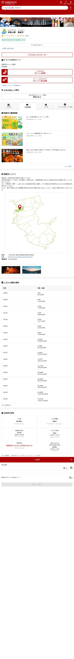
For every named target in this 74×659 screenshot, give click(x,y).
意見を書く (37, 548)
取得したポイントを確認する (12, 85)
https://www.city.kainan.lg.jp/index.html (20, 257)
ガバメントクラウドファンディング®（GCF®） (38, 602)
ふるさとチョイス (38, 599)
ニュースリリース (32, 645)
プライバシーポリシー (30, 648)
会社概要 (21, 645)
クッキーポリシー (45, 648)
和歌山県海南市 (20, 465)
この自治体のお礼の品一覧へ (37, 55)
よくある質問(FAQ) (37, 525)
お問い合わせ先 (8, 48)
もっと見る (68, 166)
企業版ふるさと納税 (38, 609)
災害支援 (38, 606)
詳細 (26, 35)
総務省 (7, 405)
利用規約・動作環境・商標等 (37, 651)
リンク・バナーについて (47, 645)
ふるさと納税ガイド (37, 503)
